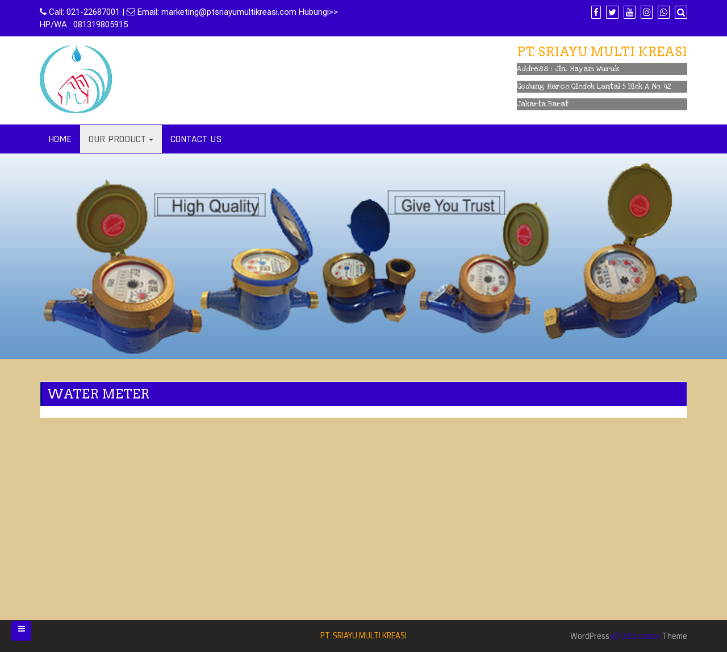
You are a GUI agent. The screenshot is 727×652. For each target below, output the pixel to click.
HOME (60, 139)
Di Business (636, 636)
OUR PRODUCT (117, 139)
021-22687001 (93, 12)
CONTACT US (196, 139)
